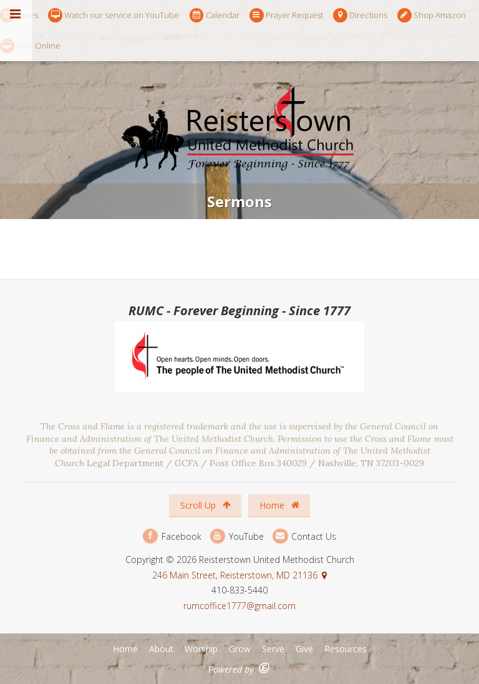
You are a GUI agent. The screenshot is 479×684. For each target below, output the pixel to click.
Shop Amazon (431, 15)
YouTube (237, 536)
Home (279, 505)
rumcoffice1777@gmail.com (239, 606)
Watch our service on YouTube (113, 15)
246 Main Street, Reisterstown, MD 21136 (234, 575)
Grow (240, 649)
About (161, 649)
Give (304, 649)
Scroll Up (205, 505)
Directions (360, 15)
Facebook (172, 536)
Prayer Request (286, 15)
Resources (345, 649)
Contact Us (304, 536)
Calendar (215, 15)
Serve (273, 649)
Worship (201, 649)
